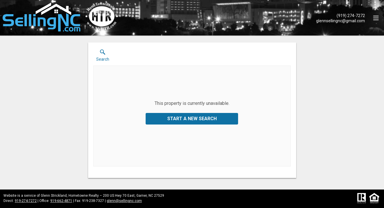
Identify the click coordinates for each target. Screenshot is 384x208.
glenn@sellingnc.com (124, 201)
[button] (102, 56)
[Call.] (340, 15)
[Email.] (340, 20)
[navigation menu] (376, 18)
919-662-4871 (61, 201)
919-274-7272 (26, 201)
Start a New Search (192, 118)
